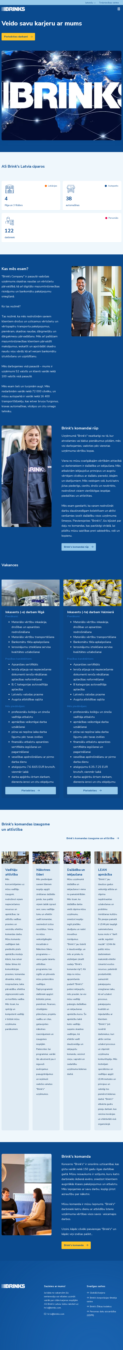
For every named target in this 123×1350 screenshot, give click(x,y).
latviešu (89, 2)
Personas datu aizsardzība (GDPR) (101, 1313)
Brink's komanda (76, 1245)
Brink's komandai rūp (78, 547)
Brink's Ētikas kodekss (99, 1306)
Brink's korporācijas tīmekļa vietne (102, 1299)
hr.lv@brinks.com (54, 1314)
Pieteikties (30, 790)
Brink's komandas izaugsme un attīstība (92, 838)
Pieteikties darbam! (18, 36)
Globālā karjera (96, 1292)
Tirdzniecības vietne (109, 2)
